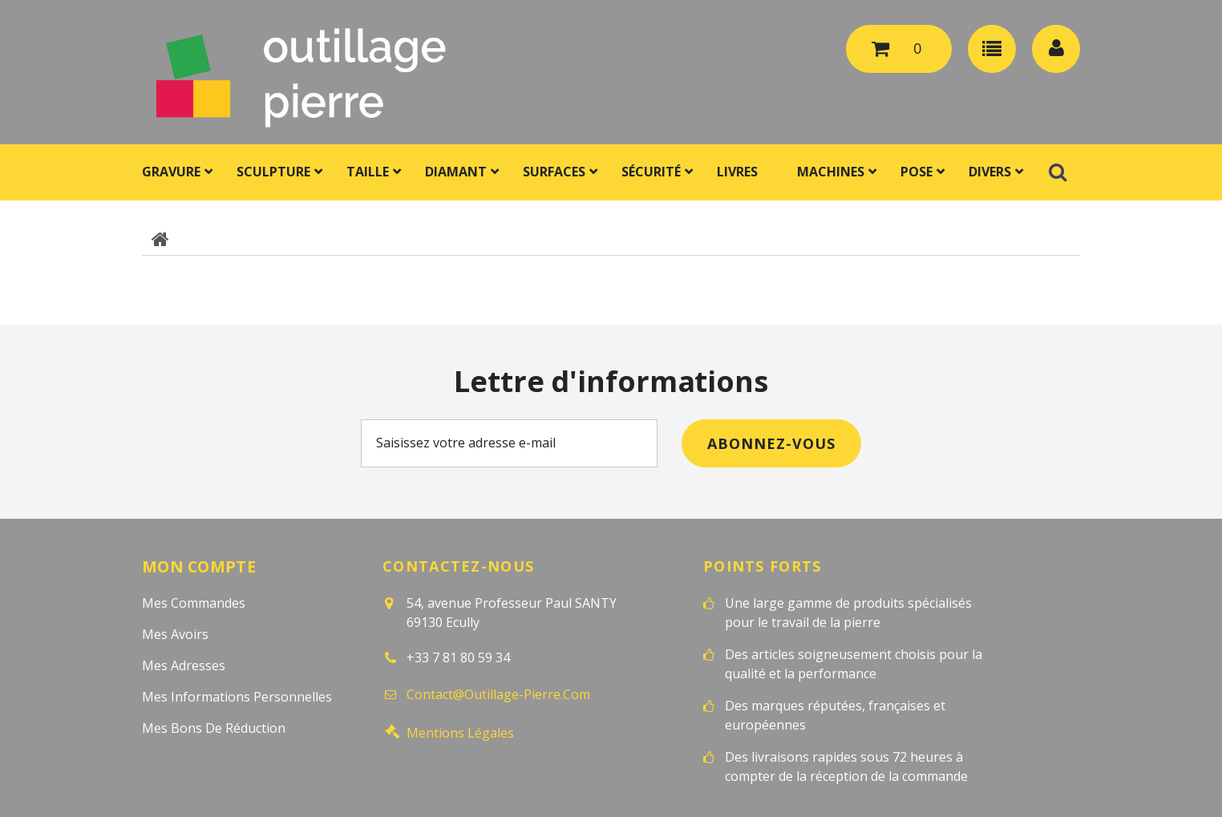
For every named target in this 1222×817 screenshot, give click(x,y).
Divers (990, 171)
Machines (830, 171)
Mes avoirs (175, 633)
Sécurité (651, 171)
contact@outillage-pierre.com (498, 693)
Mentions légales (460, 728)
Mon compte (199, 566)
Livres (737, 171)
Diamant (456, 171)
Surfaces (554, 171)
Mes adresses (183, 664)
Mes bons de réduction (213, 727)
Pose (916, 171)
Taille (367, 171)
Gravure (171, 171)
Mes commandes (193, 602)
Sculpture (273, 171)
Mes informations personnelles (237, 696)
